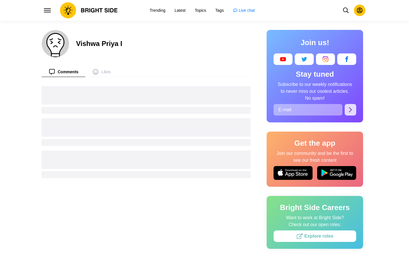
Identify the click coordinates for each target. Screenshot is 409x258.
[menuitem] (63, 72)
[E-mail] (308, 109)
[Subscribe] (350, 109)
